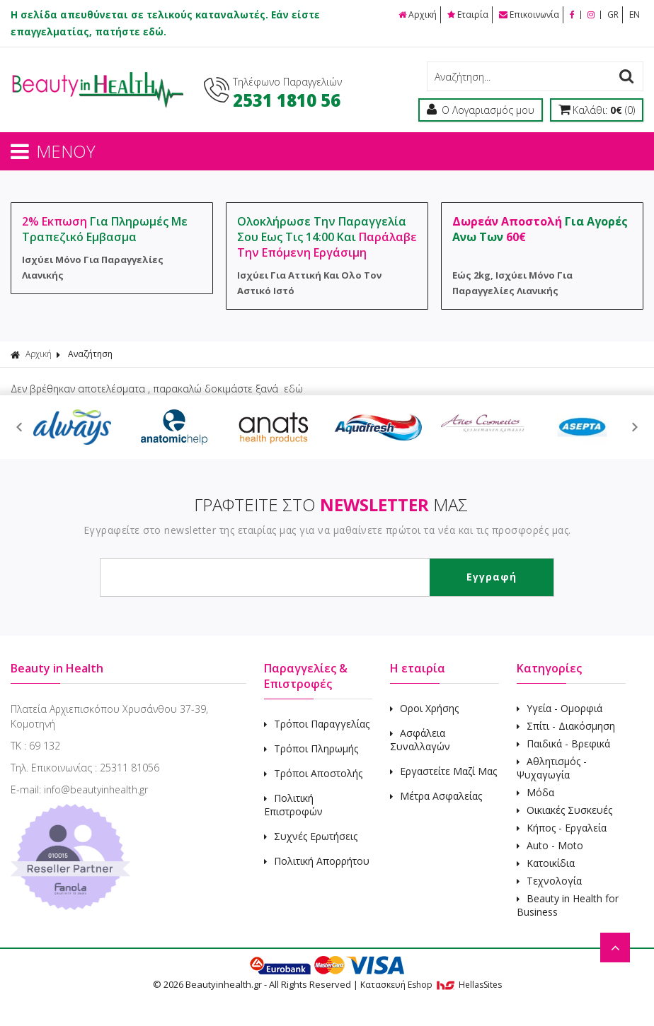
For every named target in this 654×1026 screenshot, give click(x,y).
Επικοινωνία (529, 14)
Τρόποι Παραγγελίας (316, 723)
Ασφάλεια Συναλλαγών (420, 739)
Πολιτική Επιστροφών (293, 804)
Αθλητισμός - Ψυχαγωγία (552, 767)
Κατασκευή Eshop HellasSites (431, 985)
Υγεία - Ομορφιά (559, 708)
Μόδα (535, 792)
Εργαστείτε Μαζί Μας (443, 771)
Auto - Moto (550, 845)
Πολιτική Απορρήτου (316, 861)
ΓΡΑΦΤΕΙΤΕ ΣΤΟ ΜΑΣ (331, 504)
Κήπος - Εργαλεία (562, 827)
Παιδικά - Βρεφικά (563, 743)
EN (634, 14)
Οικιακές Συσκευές (564, 810)
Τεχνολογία (549, 880)
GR (613, 14)
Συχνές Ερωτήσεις (310, 836)
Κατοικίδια (546, 863)
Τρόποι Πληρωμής (311, 748)
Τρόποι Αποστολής (313, 773)
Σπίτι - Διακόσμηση (566, 726)
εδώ (293, 388)
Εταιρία (467, 14)
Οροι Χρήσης (424, 708)
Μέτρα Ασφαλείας (436, 796)
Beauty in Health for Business (568, 905)
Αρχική (417, 14)
